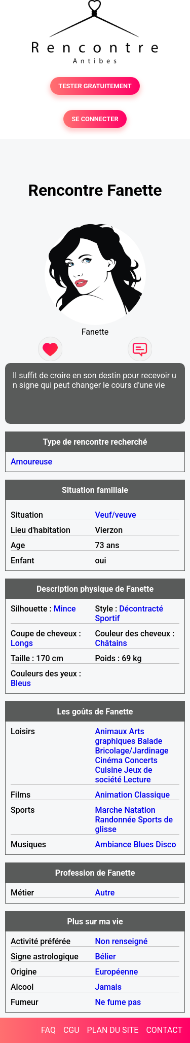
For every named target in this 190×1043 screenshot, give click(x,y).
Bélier (105, 956)
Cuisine (108, 770)
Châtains (111, 643)
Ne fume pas (118, 1002)
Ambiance (113, 844)
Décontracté (141, 609)
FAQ (48, 1030)
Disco (166, 844)
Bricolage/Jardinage (132, 751)
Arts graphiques (119, 736)
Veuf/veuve (115, 515)
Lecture (137, 779)
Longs (22, 643)
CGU (71, 1030)
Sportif (107, 618)
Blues (143, 844)
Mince (65, 609)
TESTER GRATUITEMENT (95, 86)
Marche (109, 810)
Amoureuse (31, 461)
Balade (149, 741)
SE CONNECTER (94, 119)
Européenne (116, 972)
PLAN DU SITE (113, 1030)
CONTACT (164, 1030)
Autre (105, 892)
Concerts (141, 760)
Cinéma (109, 760)
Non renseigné (121, 941)
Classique (152, 795)
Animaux (111, 731)
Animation (113, 795)
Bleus (21, 683)
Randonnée (115, 819)
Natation (139, 810)
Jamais (108, 987)
